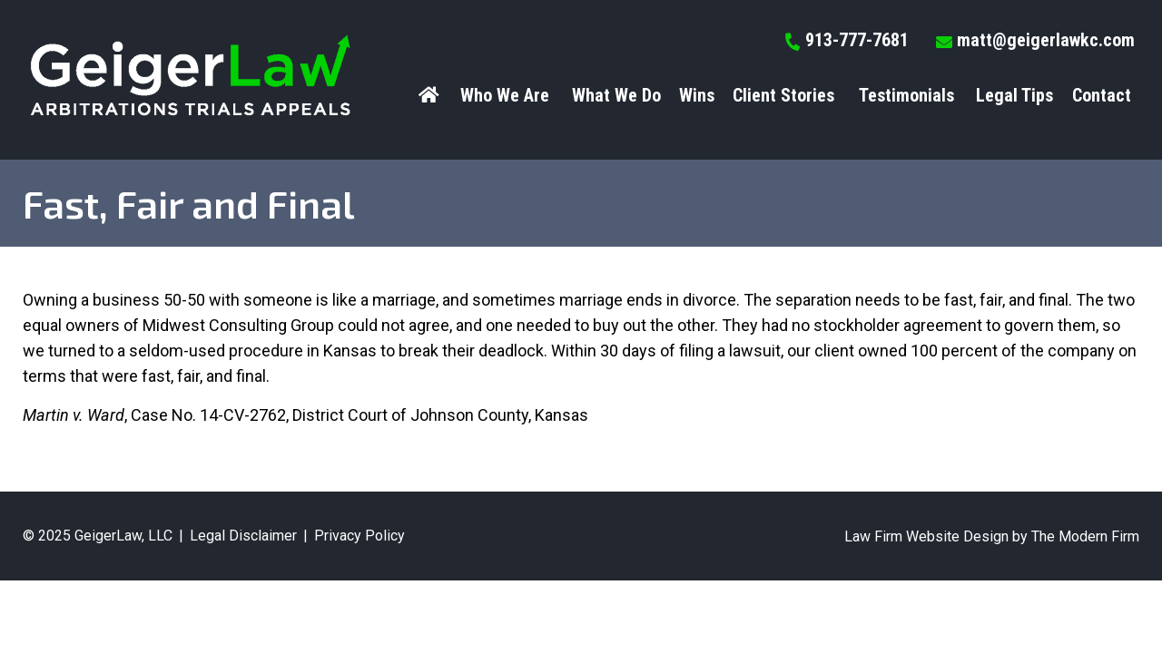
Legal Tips (1014, 95)
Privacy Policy (359, 535)
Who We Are (504, 95)
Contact (1101, 95)
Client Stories (783, 95)
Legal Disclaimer (243, 535)
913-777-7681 (857, 40)
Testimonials (906, 95)
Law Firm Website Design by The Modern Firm (991, 536)
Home (431, 95)
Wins (696, 95)
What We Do (616, 95)
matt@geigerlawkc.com (1046, 40)
